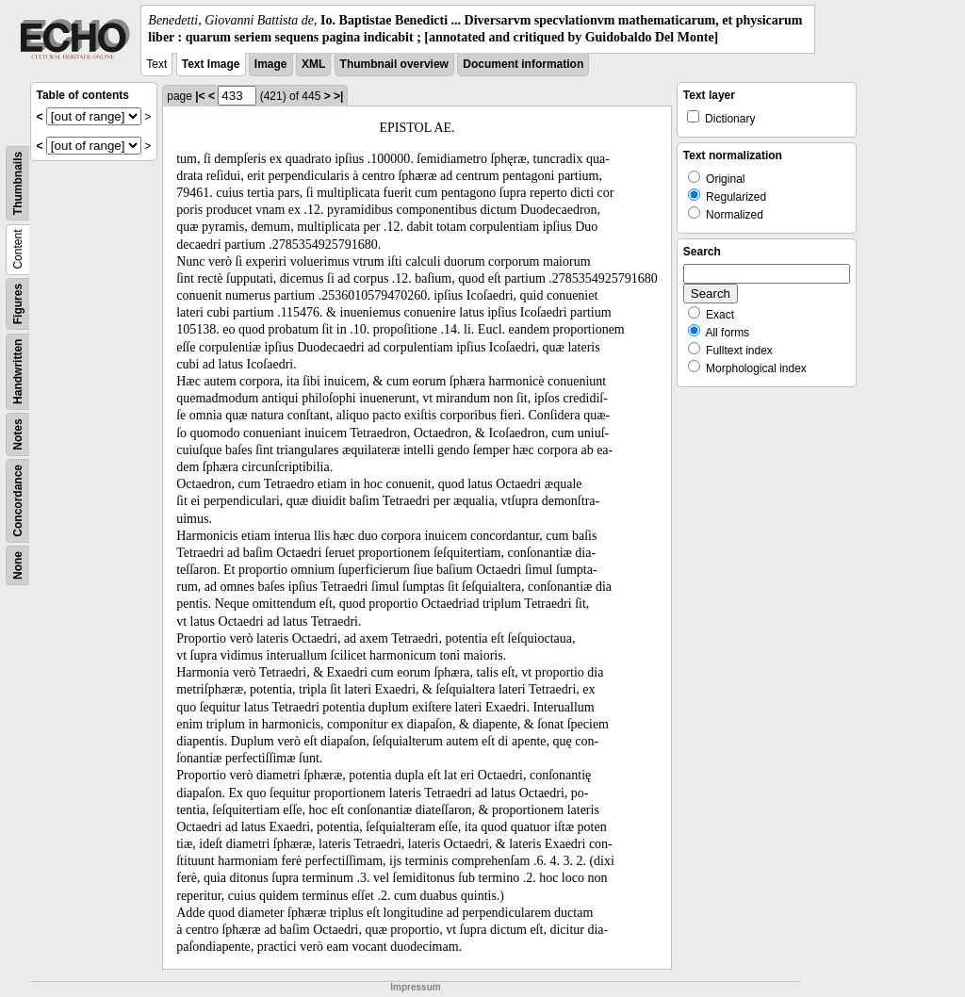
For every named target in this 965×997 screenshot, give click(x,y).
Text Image (211, 64)
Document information (523, 64)
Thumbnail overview (394, 64)
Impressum (415, 987)
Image (270, 64)
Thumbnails (18, 183)
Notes (18, 434)
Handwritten (18, 371)
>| (338, 96)
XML (313, 64)
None (18, 565)
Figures (18, 304)
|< (199, 96)
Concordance (18, 501)
